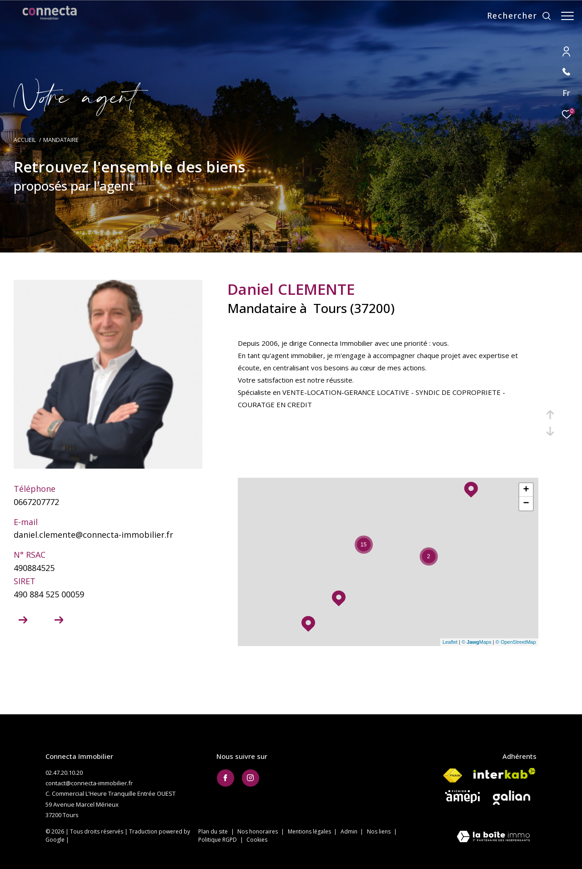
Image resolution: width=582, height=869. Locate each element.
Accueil (25, 140)
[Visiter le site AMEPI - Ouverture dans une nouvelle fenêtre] (462, 796)
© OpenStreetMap (516, 642)
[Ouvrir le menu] (567, 16)
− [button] (526, 503)
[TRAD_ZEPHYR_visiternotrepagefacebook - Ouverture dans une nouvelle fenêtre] (225, 778)
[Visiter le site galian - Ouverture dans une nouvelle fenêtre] (511, 797)
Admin (350, 831)
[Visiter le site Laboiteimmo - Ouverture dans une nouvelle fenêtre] (493, 837)
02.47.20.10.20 (64, 772)
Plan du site (213, 831)
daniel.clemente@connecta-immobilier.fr (93, 534)
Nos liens (379, 831)
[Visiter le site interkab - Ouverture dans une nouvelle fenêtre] (504, 773)
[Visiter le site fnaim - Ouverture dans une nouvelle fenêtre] (452, 775)
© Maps (477, 642)
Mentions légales (310, 831)
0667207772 (36, 501)
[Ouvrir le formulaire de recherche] (514, 16)
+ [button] (526, 490)
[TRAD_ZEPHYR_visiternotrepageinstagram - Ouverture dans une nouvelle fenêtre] (250, 778)
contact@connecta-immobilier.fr (89, 783)
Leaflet (449, 642)
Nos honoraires (258, 831)
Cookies (256, 840)
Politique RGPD (217, 840)
